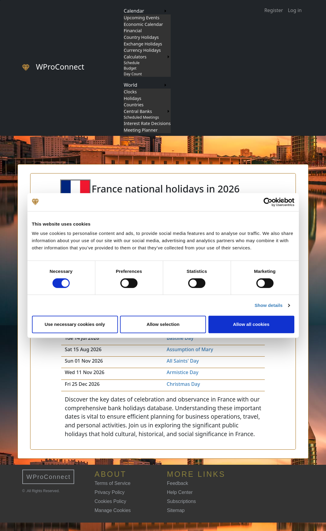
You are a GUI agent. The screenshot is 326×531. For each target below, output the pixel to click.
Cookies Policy (110, 501)
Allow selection (163, 324)
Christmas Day (183, 384)
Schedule (131, 62)
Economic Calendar (143, 24)
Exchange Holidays (143, 44)
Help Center (180, 492)
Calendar (134, 11)
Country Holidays (141, 37)
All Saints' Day (182, 361)
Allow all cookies (251, 324)
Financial (133, 30)
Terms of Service (113, 483)
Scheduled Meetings (141, 117)
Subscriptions (181, 501)
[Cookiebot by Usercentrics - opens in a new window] (268, 202)
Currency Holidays (142, 50)
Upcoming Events (141, 17)
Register (273, 10)
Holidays (132, 98)
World (130, 85)
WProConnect (49, 476)
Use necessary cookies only (75, 324)
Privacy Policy (110, 492)
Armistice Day (182, 372)
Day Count (133, 74)
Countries (134, 105)
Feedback (177, 483)
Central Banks (138, 111)
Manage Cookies (113, 510)
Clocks (130, 92)
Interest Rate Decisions (147, 123)
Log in (295, 10)
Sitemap (176, 510)
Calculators (135, 57)
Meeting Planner (140, 130)
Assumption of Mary (189, 349)
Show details (269, 305)
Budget (130, 68)
